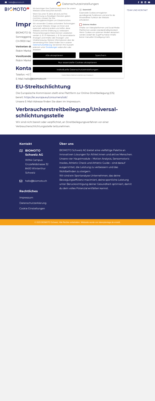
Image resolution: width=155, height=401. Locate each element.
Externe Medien (88, 23)
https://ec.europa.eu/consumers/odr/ (45, 97)
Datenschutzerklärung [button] (78, 74)
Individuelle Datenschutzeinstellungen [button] (77, 68)
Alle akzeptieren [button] (54, 54)
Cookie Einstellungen (32, 208)
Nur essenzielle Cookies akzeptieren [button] (77, 61)
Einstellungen (51, 46)
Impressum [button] (89, 74)
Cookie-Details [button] (66, 74)
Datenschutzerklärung (32, 203)
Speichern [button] (100, 54)
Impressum (26, 197)
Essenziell (86, 9)
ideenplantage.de (106, 222)
